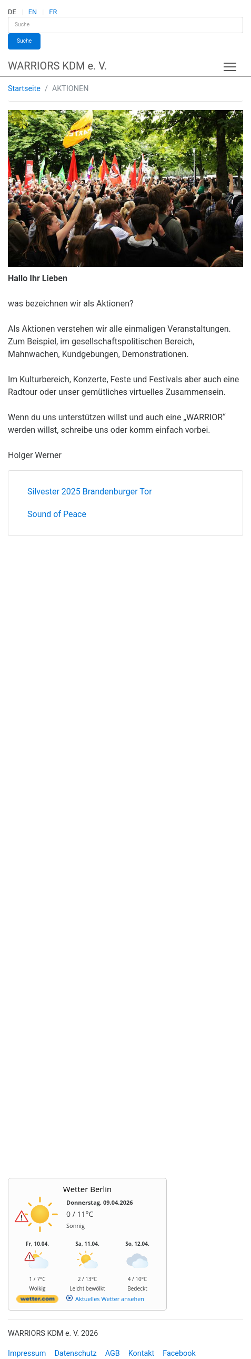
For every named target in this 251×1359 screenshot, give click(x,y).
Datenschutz (75, 1353)
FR (53, 12)
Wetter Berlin (87, 1189)
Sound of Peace (56, 514)
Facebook (179, 1353)
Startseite (24, 88)
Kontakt (141, 1353)
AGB (112, 1353)
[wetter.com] (37, 1301)
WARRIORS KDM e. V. (57, 65)
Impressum (27, 1353)
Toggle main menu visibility (231, 64)
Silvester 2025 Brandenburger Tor (89, 492)
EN (32, 12)
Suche (24, 40)
